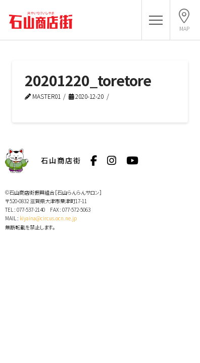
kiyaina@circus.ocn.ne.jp (48, 218)
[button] (156, 20)
